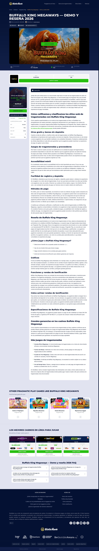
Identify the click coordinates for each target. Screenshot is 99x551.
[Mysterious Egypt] (80, 409)
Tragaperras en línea (49, 3)
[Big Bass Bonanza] (39, 409)
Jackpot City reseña (22, 454)
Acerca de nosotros (67, 496)
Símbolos (40, 499)
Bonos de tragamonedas (65, 3)
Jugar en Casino (49, 44)
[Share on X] (13, 25)
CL (11, 523)
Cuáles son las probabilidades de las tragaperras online (40, 501)
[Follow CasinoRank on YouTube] (81, 523)
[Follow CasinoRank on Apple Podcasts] (87, 523)
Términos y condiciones (24, 549)
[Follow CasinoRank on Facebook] (70, 523)
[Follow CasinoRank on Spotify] (84, 523)
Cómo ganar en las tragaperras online (40, 504)
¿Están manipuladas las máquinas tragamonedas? (40, 496)
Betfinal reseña (49, 454)
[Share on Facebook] (20, 25)
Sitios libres (78, 3)
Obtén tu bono (53, 80)
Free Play (24, 399)
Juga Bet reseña (76, 454)
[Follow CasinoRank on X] (77, 523)
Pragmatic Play (22, 118)
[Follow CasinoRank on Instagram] (74, 523)
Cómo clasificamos (67, 504)
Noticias (87, 3)
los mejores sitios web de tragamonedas (41, 128)
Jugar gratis (49, 48)
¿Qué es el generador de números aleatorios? (40, 506)
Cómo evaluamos (67, 501)
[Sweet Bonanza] (59, 409)
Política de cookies (42, 549)
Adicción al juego (60, 549)
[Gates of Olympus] (18, 409)
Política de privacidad (67, 499)
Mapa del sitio (76, 549)
